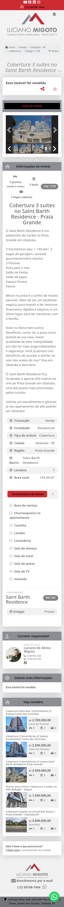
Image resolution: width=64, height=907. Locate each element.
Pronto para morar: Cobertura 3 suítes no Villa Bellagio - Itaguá (31, 788)
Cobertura (15, 51)
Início (10, 47)
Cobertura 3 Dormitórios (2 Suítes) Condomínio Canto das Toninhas (27, 737)
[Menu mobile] (32, 24)
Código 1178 (32, 51)
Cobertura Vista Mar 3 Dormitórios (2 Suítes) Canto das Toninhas (28, 712)
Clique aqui (13, 850)
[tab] (16, 106)
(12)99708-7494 (32, 655)
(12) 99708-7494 (34, 7)
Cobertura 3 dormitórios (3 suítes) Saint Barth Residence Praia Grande (30, 763)
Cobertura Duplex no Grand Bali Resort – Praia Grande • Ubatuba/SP (31, 813)
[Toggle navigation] (54, 14)
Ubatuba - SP (38, 47)
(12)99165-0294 (32, 659)
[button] (10, 129)
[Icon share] (25, 2)
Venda (23, 47)
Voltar (54, 51)
